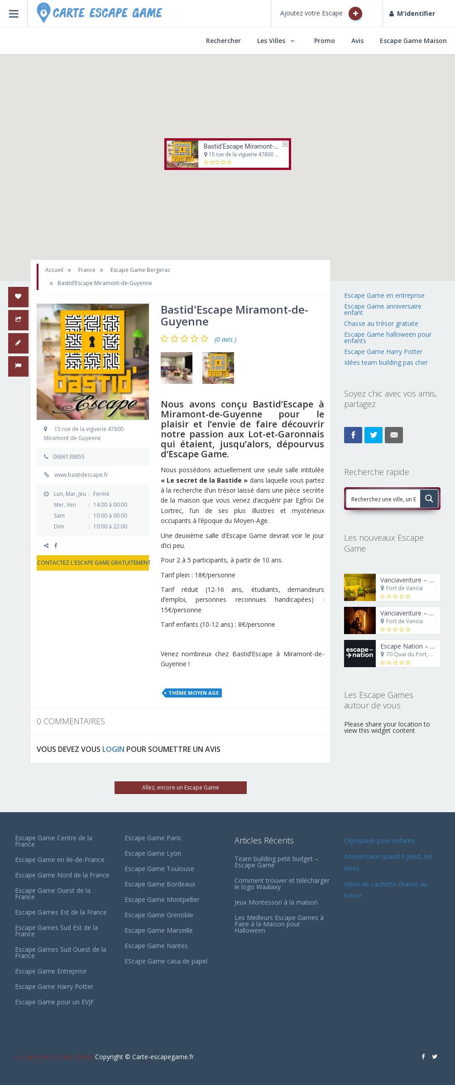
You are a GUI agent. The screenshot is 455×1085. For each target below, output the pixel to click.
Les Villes (271, 40)
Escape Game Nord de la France (62, 875)
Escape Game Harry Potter (383, 351)
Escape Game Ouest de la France (53, 893)
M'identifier (412, 13)
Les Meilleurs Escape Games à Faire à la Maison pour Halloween (279, 924)
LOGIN (113, 749)
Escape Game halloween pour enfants (387, 337)
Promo (324, 40)
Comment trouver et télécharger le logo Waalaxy (282, 883)
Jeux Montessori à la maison (276, 902)
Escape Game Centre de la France (53, 840)
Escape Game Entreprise (50, 971)
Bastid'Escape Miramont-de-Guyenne (255, 146)
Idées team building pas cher (386, 362)
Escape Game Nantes (156, 945)
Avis (357, 40)
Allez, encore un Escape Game (180, 787)
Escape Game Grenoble (159, 915)
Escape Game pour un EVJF (54, 1002)
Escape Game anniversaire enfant (382, 309)
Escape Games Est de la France (61, 912)
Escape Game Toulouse (159, 868)
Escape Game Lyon (153, 853)
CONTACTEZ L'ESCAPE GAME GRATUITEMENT (92, 563)
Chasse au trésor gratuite (382, 323)
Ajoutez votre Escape (321, 13)
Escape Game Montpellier (162, 899)
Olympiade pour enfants (380, 840)
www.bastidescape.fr (81, 475)
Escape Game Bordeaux (160, 884)
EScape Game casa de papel (166, 961)
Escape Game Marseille (159, 930)
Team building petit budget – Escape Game (276, 861)
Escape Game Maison (413, 40)
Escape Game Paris (153, 837)
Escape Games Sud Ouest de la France (60, 952)
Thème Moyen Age (193, 692)
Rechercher (223, 40)
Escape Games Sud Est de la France (56, 930)
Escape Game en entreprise (384, 295)
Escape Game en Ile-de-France (60, 859)
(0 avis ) (225, 339)
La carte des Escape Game (54, 1056)
